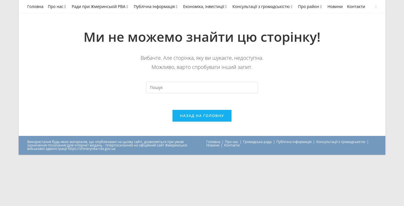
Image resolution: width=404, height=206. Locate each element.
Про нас (57, 6)
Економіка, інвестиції (205, 6)
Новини (335, 6)
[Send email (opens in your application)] (375, 6)
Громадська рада (257, 142)
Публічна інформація (156, 6)
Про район (310, 6)
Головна (35, 6)
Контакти (356, 6)
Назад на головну (202, 116)
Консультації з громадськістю (263, 6)
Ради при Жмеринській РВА (101, 6)
